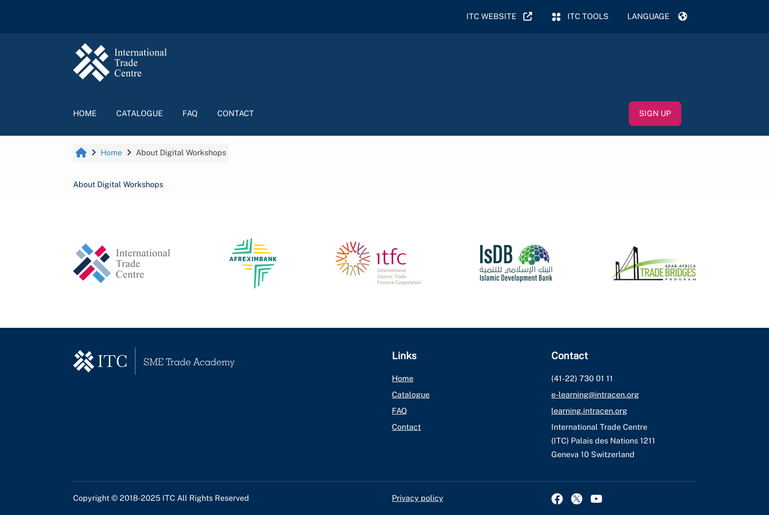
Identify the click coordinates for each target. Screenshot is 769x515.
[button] (657, 16)
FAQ (190, 113)
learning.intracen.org (589, 411)
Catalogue (139, 113)
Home (85, 113)
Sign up (655, 113)
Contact (235, 113)
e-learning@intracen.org (595, 394)
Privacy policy (417, 498)
